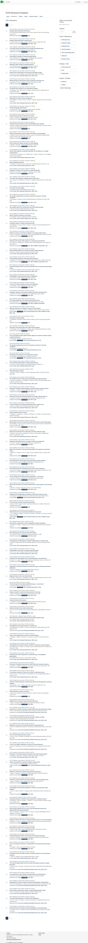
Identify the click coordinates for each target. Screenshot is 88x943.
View (19, 35)
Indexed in (64, 55)
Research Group (65, 59)
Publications (14, 16)
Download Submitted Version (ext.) (32, 630)
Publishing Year (65, 46)
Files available (24, 35)
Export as (64, 81)
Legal (39, 934)
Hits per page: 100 (66, 67)
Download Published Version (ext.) (39, 765)
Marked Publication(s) (65, 88)
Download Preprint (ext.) (25, 75)
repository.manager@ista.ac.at (13, 939)
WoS (32, 43)
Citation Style (64, 73)
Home (8, 2)
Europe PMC (41, 245)
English (78, 2)
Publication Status (66, 43)
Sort (62, 70)
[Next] (12, 25)
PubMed (36, 245)
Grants (26, 16)
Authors (21, 16)
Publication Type (65, 39)
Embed (63, 84)
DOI (29, 35)
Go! (74, 31)
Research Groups (33, 16)
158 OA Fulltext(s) (65, 49)
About (41, 16)
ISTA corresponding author (67, 52)
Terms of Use (41, 933)
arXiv (35, 43)
